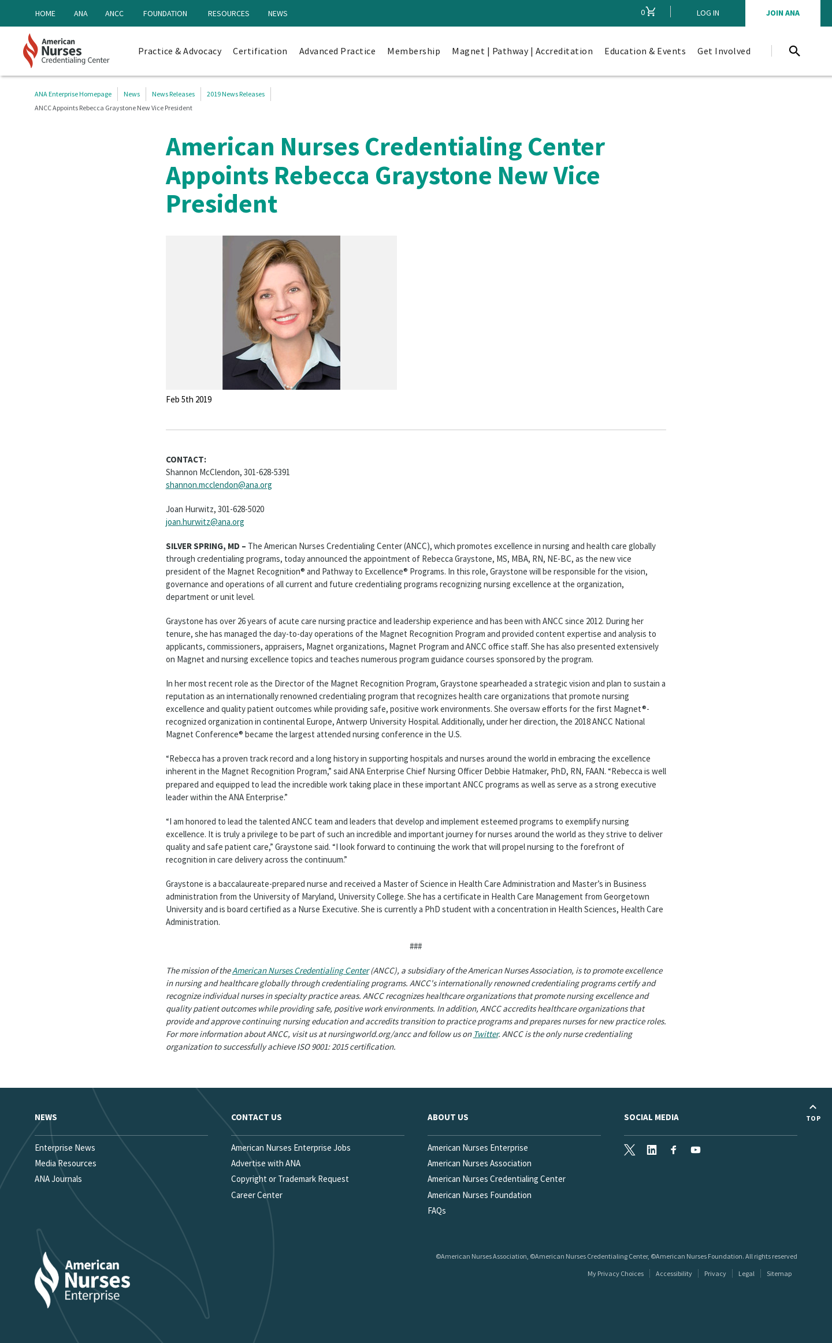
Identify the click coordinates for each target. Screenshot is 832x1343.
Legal (746, 1273)
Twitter (485, 1033)
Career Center (257, 1194)
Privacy (715, 1273)
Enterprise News (65, 1147)
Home (45, 13)
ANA (81, 13)
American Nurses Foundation (480, 1194)
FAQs (437, 1210)
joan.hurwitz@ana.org (205, 521)
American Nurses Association (480, 1163)
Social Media (651, 1116)
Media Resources (65, 1163)
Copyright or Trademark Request (290, 1178)
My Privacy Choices (616, 1273)
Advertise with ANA (265, 1163)
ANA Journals (58, 1178)
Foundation (165, 13)
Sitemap (779, 1273)
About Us (448, 1116)
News (278, 13)
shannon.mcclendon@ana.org (219, 484)
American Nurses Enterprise (478, 1147)
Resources (229, 13)
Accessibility (674, 1273)
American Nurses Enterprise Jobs (291, 1147)
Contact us (256, 1116)
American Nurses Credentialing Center (300, 970)
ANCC (114, 13)
